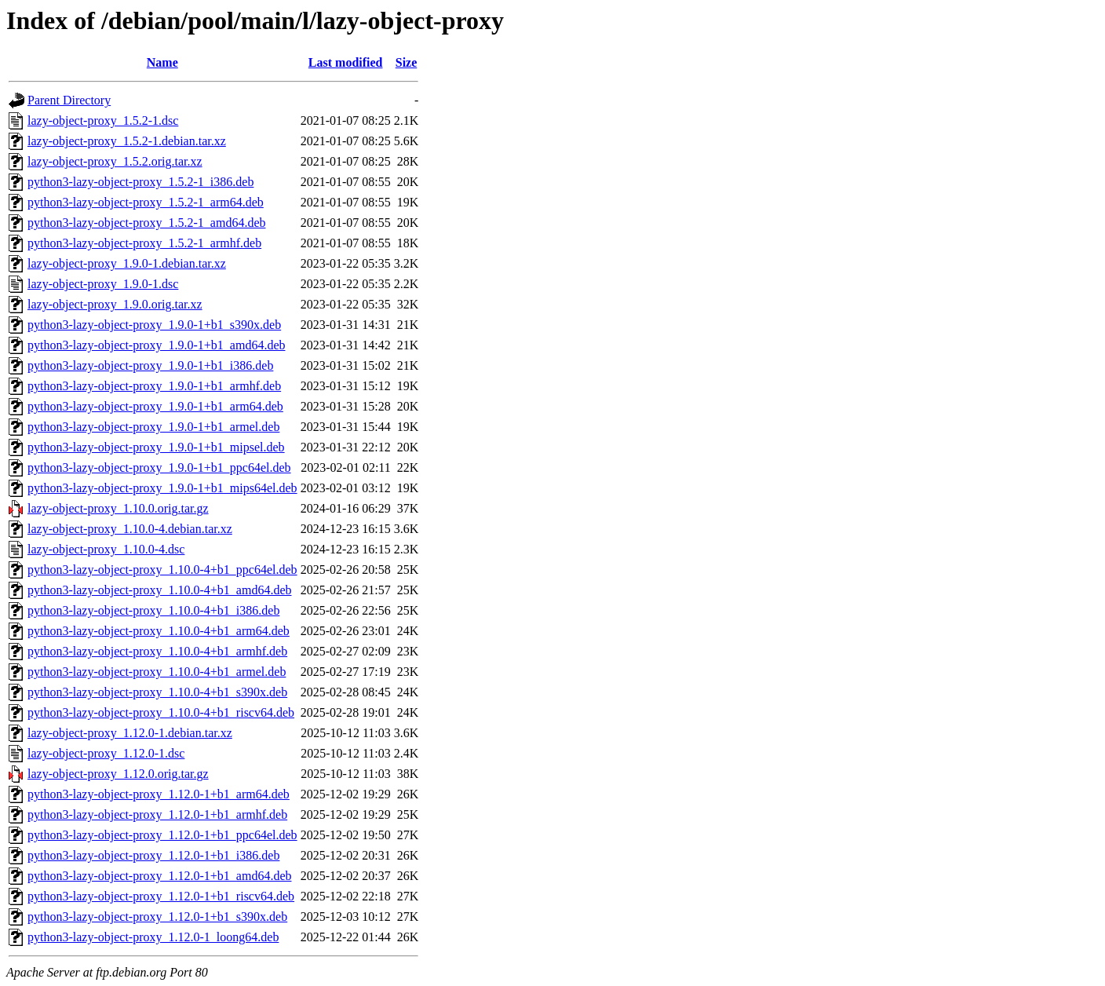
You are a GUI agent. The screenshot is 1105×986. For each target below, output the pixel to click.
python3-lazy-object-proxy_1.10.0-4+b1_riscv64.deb (160, 712)
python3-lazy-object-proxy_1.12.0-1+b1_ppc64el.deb (162, 835)
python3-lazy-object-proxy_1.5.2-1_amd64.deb (146, 222)
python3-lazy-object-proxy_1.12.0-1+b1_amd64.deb (159, 875)
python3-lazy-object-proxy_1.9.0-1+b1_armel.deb (153, 426)
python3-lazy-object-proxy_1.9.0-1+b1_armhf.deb (154, 386)
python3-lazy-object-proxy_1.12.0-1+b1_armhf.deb (157, 814)
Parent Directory (69, 100)
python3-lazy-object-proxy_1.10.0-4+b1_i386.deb (153, 610)
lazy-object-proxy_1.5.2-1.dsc (102, 120)
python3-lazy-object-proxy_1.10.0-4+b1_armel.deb (156, 671)
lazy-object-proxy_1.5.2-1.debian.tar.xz (126, 141)
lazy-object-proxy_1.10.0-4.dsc (105, 549)
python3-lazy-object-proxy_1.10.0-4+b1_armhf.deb (157, 651)
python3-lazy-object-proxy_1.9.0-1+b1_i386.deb (150, 365)
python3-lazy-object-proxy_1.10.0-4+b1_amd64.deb (159, 590)
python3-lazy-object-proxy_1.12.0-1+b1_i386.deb (153, 855)
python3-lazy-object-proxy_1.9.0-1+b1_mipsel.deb (156, 447)
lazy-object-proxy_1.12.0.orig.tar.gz (118, 773)
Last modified (345, 62)
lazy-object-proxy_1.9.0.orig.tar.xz (114, 304)
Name (162, 62)
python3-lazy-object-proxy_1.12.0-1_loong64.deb (153, 937)
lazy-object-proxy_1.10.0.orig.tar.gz (118, 508)
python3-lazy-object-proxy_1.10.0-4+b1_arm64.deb (158, 630)
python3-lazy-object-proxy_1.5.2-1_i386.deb (140, 181)
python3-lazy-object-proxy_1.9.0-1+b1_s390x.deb (154, 324)
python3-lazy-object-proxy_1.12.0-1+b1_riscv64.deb (160, 896)
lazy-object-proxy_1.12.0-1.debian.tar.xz (129, 733)
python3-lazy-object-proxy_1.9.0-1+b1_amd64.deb (156, 345)
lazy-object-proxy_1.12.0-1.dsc (105, 753)
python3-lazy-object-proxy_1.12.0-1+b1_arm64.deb (158, 794)
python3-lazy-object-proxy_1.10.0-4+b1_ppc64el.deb (162, 569)
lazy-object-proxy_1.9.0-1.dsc (102, 283)
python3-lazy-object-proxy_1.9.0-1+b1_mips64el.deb (162, 488)
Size (407, 62)
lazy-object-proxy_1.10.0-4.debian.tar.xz (129, 528)
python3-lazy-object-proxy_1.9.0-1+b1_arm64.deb (155, 406)
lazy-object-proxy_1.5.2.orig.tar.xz (114, 161)
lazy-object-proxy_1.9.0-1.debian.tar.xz (126, 263)
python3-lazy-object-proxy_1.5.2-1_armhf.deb (144, 243)
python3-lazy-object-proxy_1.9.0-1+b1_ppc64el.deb (159, 467)
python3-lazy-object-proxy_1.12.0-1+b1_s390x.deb (157, 916)
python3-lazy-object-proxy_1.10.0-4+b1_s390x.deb (157, 692)
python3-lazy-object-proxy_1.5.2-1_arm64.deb (145, 202)
